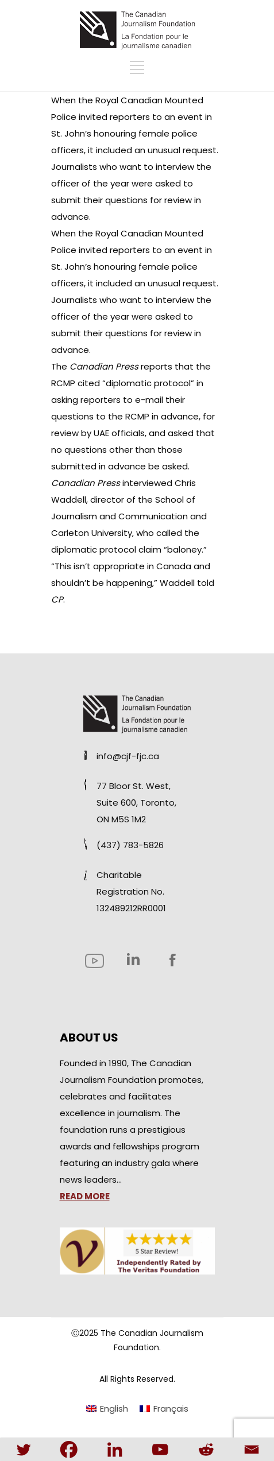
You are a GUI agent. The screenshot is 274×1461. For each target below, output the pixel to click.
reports (156, 366)
